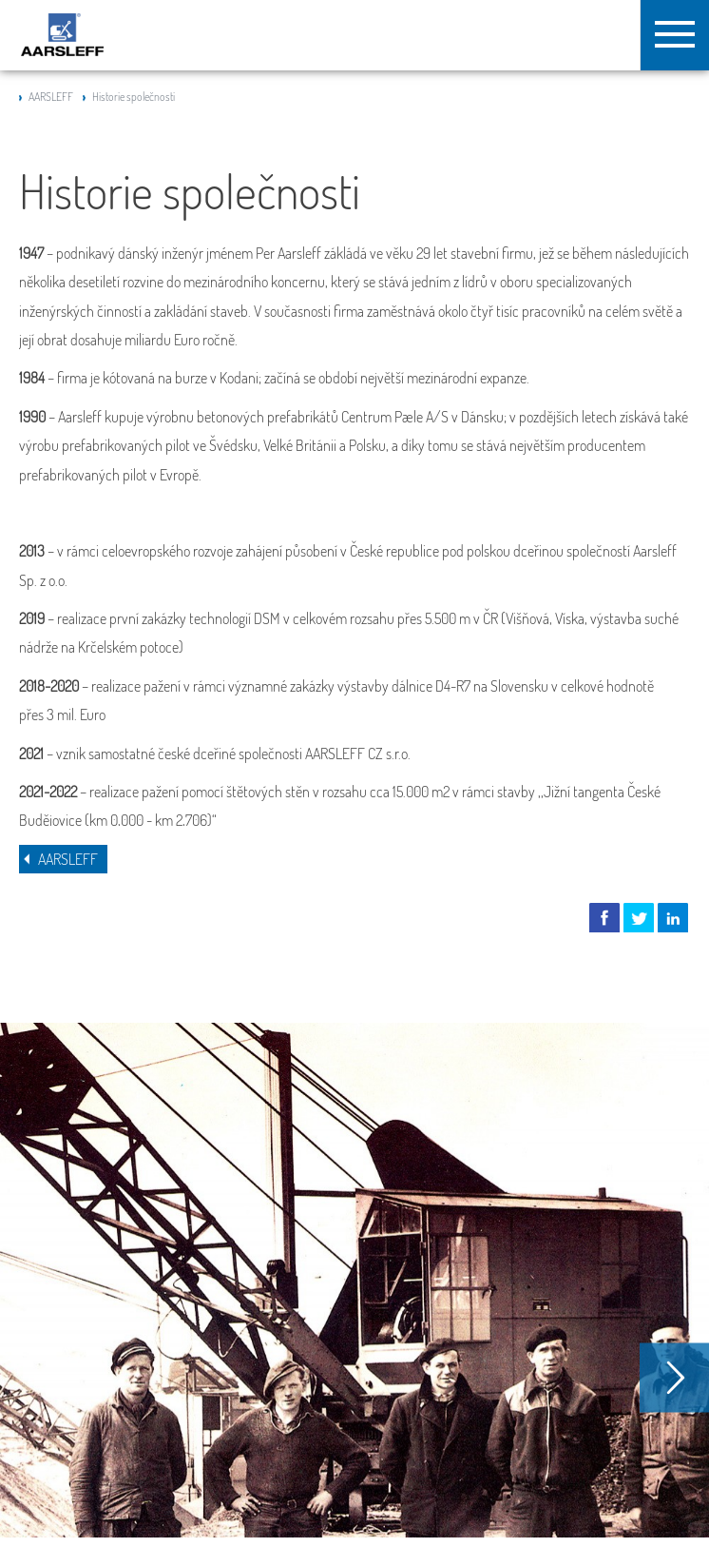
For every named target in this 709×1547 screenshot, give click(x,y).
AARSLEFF (51, 96)
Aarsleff (62, 34)
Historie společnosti (133, 96)
